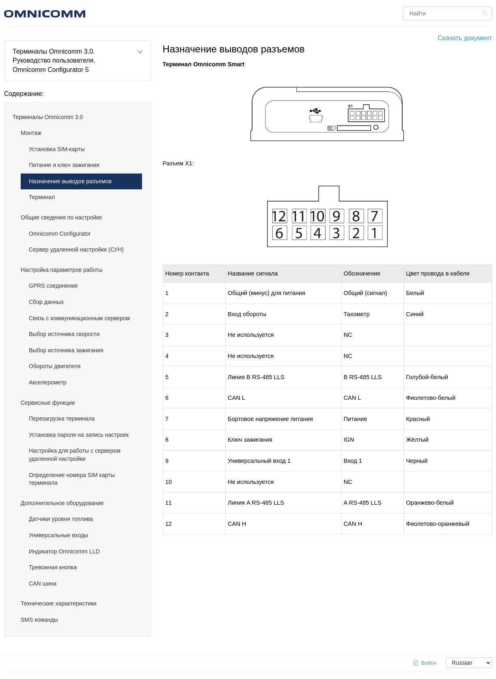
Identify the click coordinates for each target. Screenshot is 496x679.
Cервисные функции (48, 402)
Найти (486, 13)
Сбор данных (46, 302)
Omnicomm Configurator (60, 233)
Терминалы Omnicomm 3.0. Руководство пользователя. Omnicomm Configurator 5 (54, 60)
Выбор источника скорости (64, 334)
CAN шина (42, 583)
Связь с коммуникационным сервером (79, 318)
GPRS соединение (53, 285)
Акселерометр (48, 382)
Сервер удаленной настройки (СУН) (76, 249)
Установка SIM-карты (57, 149)
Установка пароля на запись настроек (79, 435)
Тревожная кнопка (53, 567)
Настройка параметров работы (62, 270)
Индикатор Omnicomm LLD (64, 551)
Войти (428, 663)
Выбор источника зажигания (66, 350)
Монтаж (31, 133)
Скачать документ (465, 38)
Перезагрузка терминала (62, 418)
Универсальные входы (58, 535)
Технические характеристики (59, 603)
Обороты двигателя (54, 366)
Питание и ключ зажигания (64, 165)
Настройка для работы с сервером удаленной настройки (75, 454)
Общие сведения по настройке (61, 217)
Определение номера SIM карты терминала (72, 479)
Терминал (42, 197)
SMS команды (39, 619)
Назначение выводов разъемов (70, 181)
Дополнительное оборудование (62, 503)
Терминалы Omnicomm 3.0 (48, 117)
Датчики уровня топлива (61, 519)
